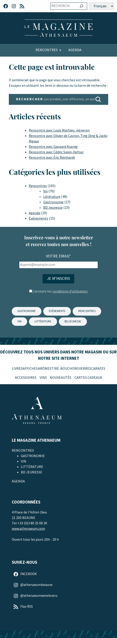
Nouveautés (60, 378)
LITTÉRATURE (43, 321)
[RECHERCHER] (98, 99)
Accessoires (25, 378)
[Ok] (81, 6)
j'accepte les (60, 291)
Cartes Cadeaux (88, 378)
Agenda (74, 50)
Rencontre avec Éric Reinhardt (52, 158)
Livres (17, 369)
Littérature (51, 197)
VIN (19, 321)
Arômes (44, 369)
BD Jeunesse (53, 208)
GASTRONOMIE (26, 311)
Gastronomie (53, 202)
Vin (45, 191)
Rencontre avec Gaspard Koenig (53, 147)
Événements (38, 218)
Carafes (98, 369)
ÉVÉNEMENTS (57, 311)
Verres (85, 369)
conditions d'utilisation (70, 291)
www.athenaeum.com (28, 529)
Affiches (30, 369)
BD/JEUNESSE (72, 321)
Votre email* (58, 256)
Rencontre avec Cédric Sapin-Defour (56, 152)
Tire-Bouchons (65, 369)
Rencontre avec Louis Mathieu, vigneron (59, 130)
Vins (43, 378)
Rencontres (47, 50)
